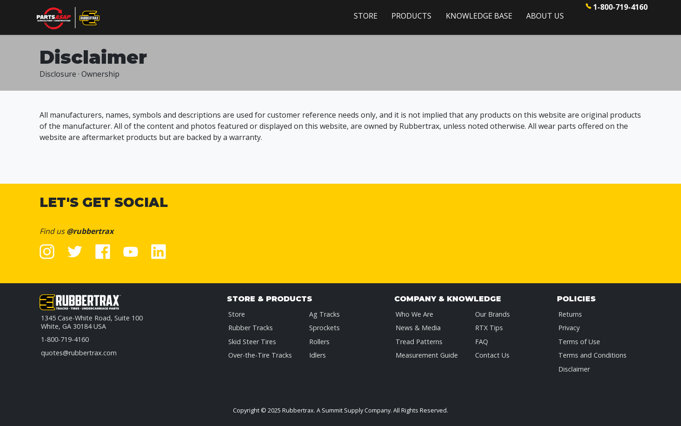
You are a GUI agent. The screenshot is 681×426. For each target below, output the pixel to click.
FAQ (481, 341)
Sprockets (324, 327)
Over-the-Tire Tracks (260, 355)
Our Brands (492, 314)
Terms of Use (579, 341)
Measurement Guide (427, 355)
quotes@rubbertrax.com (79, 352)
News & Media (418, 327)
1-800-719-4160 (620, 7)
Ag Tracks (324, 314)
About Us (545, 16)
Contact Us (492, 355)
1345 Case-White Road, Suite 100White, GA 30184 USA (92, 322)
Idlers (317, 355)
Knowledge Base (479, 16)
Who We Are (414, 314)
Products (411, 16)
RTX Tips (489, 327)
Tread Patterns (419, 341)
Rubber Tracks (250, 327)
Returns (570, 314)
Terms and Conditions (592, 355)
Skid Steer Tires (252, 341)
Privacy (569, 327)
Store (365, 16)
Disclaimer (574, 369)
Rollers (319, 341)
